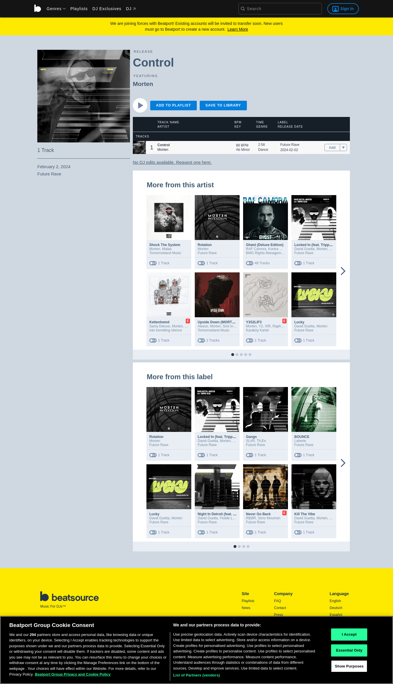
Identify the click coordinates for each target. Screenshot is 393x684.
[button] (139, 147)
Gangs (251, 437)
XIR (268, 326)
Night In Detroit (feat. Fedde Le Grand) (229, 514)
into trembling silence (165, 330)
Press (278, 615)
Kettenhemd (159, 322)
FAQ (277, 601)
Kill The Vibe (304, 514)
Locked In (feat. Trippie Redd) (318, 245)
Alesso (203, 326)
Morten (143, 83)
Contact (280, 608)
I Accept (349, 637)
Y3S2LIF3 (254, 322)
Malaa (167, 249)
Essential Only (349, 653)
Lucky (299, 322)
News (246, 608)
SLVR (250, 441)
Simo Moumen (269, 518)
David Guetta (304, 249)
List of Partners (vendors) (196, 678)
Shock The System (164, 245)
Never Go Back (258, 514)
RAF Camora (256, 249)
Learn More (237, 29)
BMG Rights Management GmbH (271, 253)
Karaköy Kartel (257, 330)
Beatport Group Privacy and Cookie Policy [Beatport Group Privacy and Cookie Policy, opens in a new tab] (73, 677)
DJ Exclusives (106, 8)
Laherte (300, 441)
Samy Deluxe (159, 326)
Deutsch (336, 608)
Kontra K (275, 249)
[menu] (54, 8)
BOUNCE (301, 437)
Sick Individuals (235, 326)
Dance (263, 150)
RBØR (251, 518)
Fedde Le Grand (232, 518)
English (335, 601)
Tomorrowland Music (165, 253)
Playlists (79, 8)
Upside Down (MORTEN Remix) (223, 322)
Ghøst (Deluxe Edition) (264, 245)
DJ (130, 8)
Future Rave (290, 145)
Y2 (261, 326)
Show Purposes (349, 669)
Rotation (205, 245)
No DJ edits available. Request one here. (172, 162)
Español (336, 615)
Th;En (261, 441)
